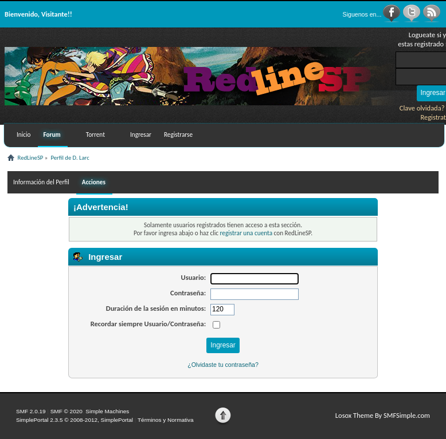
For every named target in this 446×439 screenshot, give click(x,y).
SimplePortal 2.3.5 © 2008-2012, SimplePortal (74, 420)
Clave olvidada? (422, 108)
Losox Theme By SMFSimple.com (382, 415)
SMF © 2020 (66, 411)
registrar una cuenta (246, 233)
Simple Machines (107, 411)
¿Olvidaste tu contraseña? (223, 364)
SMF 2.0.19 (31, 411)
